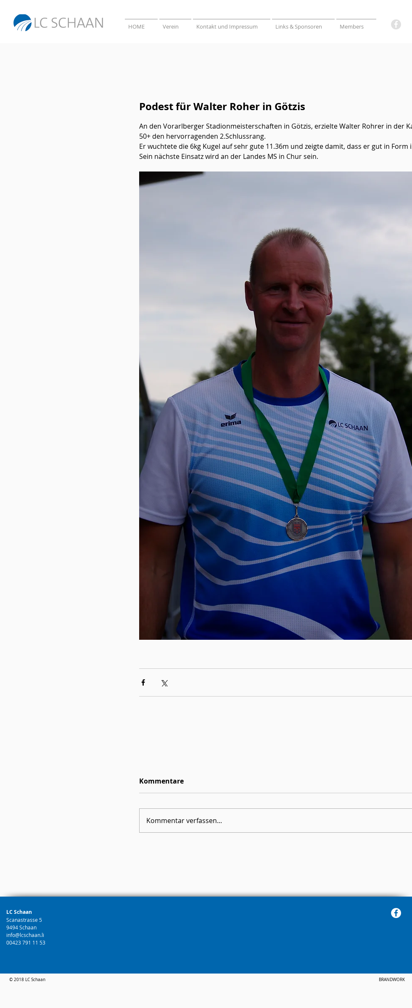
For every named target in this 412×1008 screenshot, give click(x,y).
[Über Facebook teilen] (143, 682)
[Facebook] (396, 24)
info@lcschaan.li (25, 934)
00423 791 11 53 (26, 942)
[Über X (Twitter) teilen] (164, 682)
